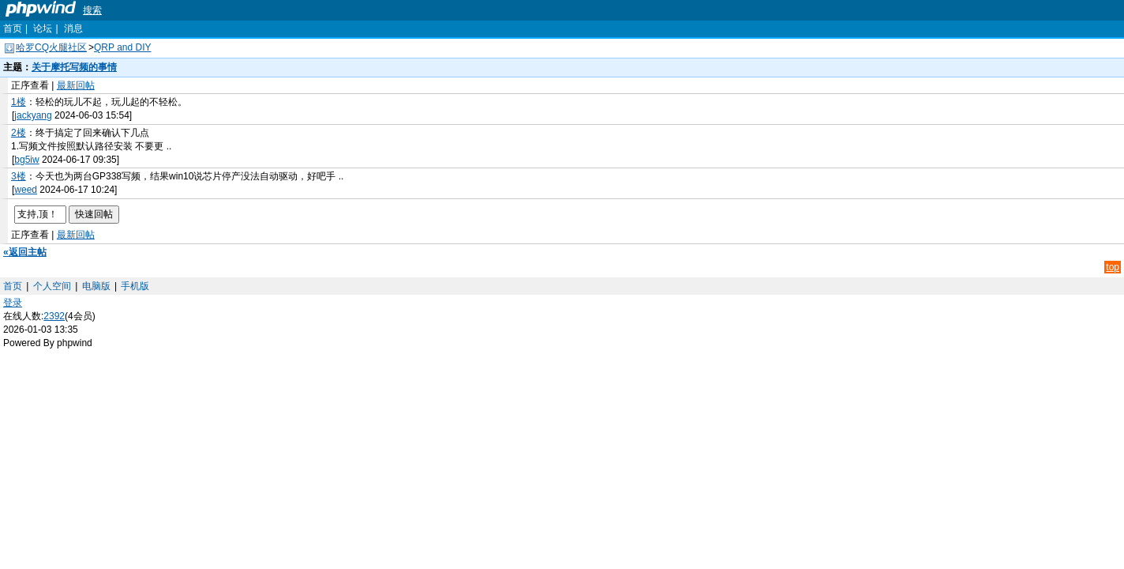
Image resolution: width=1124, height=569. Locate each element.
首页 (12, 28)
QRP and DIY (122, 47)
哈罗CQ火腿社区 (51, 47)
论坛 (42, 28)
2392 (54, 316)
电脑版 (96, 286)
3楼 (18, 176)
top (1112, 267)
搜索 (92, 10)
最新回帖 (76, 85)
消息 (73, 28)
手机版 (135, 286)
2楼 (18, 132)
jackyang (32, 115)
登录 (12, 302)
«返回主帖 (25, 252)
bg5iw (26, 159)
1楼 (18, 101)
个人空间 (52, 286)
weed (25, 189)
